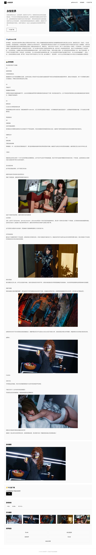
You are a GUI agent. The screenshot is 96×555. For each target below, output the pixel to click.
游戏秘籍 (82, 2)
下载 (9, 493)
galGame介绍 (74, 2)
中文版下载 (89, 2)
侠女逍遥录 (69, 532)
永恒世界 (8, 2)
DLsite (26, 532)
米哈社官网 (48, 541)
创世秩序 (27, 537)
